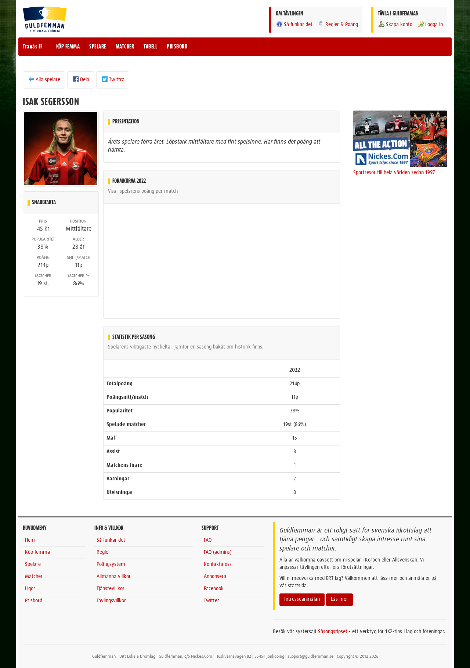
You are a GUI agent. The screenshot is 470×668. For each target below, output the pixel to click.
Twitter (211, 600)
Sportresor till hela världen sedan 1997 (394, 172)
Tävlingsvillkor (111, 600)
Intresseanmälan (302, 599)
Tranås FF (33, 46)
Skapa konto (395, 24)
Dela (80, 79)
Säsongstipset (332, 631)
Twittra (112, 79)
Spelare (33, 564)
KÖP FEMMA (68, 46)
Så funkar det (294, 24)
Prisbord (33, 600)
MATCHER (125, 46)
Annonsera (215, 576)
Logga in (430, 24)
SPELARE (97, 46)
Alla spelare (44, 79)
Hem (30, 540)
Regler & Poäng (337, 24)
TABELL (150, 46)
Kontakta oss (218, 564)
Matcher (34, 576)
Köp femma (37, 552)
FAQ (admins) (218, 552)
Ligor (30, 588)
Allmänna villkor (114, 576)
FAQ (208, 540)
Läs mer (339, 599)
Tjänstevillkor (110, 588)
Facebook (214, 588)
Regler (103, 552)
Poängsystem (111, 564)
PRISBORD (177, 46)
